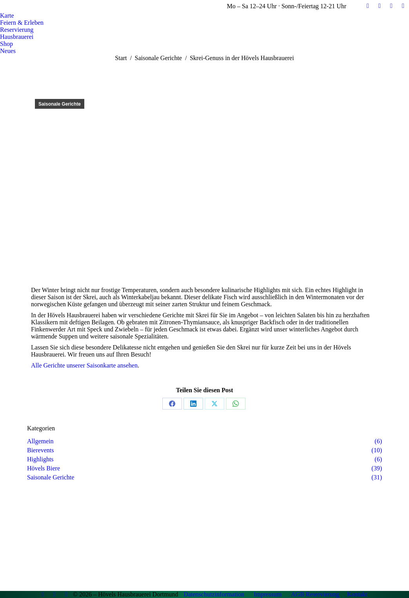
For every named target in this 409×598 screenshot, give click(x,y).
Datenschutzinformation (214, 594)
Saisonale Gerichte (59, 104)
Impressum (268, 594)
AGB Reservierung (315, 594)
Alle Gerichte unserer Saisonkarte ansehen (84, 365)
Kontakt (357, 594)
